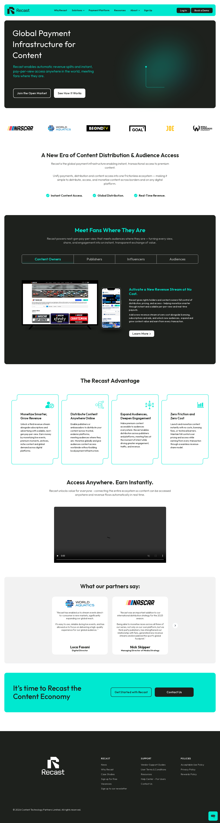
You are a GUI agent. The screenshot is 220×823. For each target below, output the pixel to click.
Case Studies (108, 774)
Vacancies (106, 783)
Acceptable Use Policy (192, 764)
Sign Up (148, 10)
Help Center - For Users (153, 779)
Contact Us (146, 783)
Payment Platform (99, 10)
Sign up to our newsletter (114, 788)
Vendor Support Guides (153, 764)
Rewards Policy (189, 774)
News (104, 764)
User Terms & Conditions (153, 769)
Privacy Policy (188, 769)
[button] (78, 10)
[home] (18, 10)
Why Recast (60, 10)
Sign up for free (109, 779)
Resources (120, 10)
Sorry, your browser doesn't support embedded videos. (110, 535)
